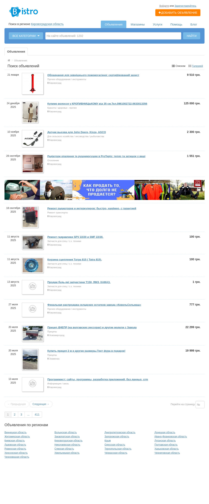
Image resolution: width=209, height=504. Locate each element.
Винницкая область (15, 432)
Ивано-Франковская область (171, 436)
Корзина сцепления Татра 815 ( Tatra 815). (74, 259)
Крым (107, 440)
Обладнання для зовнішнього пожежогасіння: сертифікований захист (93, 75)
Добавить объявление (177, 12)
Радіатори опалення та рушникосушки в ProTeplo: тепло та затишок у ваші (96, 156)
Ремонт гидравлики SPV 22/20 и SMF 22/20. (75, 236)
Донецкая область (165, 432)
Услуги (157, 24)
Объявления (113, 24)
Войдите (164, 5)
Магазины (138, 24)
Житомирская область (17, 436)
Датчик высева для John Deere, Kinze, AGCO (76, 132)
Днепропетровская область (120, 432)
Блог (193, 24)
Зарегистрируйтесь (185, 5)
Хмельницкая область (66, 452)
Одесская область (114, 444)
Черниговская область (167, 452)
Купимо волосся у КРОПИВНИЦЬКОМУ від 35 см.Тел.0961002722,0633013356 (97, 103)
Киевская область (14, 440)
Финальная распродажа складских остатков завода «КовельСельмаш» (94, 304)
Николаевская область (67, 444)
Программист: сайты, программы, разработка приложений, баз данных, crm (97, 379)
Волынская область (65, 432)
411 (37, 414)
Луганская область (165, 440)
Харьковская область (167, 448)
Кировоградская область (47, 24)
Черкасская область (115, 452)
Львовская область (15, 444)
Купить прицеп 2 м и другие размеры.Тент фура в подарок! (86, 350)
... (28, 414)
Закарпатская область (67, 436)
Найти (192, 35)
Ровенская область (15, 448)
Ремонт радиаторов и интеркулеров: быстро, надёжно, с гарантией (91, 208)
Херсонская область (16, 452)
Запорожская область (116, 436)
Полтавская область (166, 444)
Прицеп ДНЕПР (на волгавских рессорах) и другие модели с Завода (92, 327)
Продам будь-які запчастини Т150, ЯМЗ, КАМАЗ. (78, 282)
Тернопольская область (117, 448)
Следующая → (40, 404)
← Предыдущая (17, 404)
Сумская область (64, 448)
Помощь (176, 24)
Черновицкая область (16, 456)
